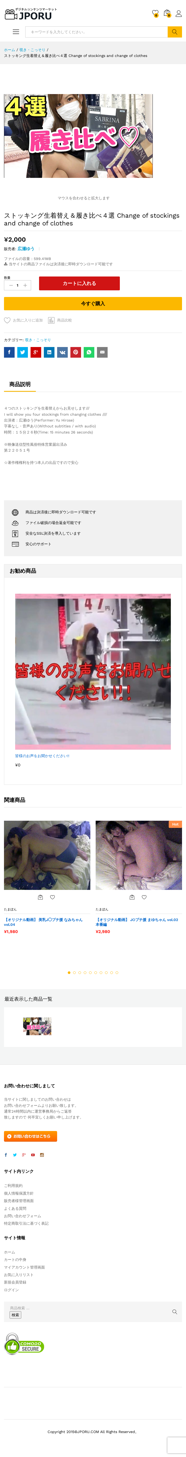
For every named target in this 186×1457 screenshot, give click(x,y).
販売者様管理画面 (19, 1200)
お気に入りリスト (19, 1274)
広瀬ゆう (26, 248)
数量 (7, 277)
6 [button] (95, 971)
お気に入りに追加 (28, 319)
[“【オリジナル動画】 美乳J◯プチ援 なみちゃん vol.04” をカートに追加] (40, 896)
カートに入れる (65, 283)
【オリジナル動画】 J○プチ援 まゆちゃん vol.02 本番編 (137, 920)
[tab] (20, 386)
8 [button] (106, 971)
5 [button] (90, 971)
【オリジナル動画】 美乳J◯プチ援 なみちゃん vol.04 (43, 920)
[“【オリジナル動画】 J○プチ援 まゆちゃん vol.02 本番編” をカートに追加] (132, 896)
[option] (47, 879)
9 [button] (111, 971)
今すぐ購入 (93, 302)
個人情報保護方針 (19, 1192)
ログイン (179, 13)
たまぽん (10, 908)
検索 (175, 32)
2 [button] (74, 971)
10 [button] (117, 971)
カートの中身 (15, 1258)
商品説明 (20, 383)
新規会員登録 (15, 1281)
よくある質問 (15, 1207)
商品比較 (64, 319)
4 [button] (85, 971)
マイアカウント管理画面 (24, 1266)
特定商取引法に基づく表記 (26, 1222)
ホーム (9, 1251)
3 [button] (79, 971)
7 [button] (101, 971)
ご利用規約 (13, 1184)
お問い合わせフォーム (22, 1215)
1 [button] (69, 971)
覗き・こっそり (38, 339)
